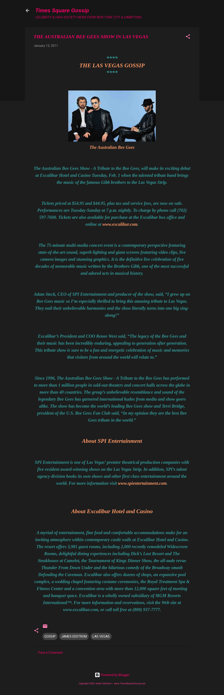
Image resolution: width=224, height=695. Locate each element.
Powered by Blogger (112, 675)
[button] (188, 37)
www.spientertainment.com (142, 483)
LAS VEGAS (101, 636)
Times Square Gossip (62, 10)
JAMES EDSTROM (74, 636)
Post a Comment (50, 653)
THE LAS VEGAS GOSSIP (112, 65)
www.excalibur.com (119, 224)
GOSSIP (50, 636)
